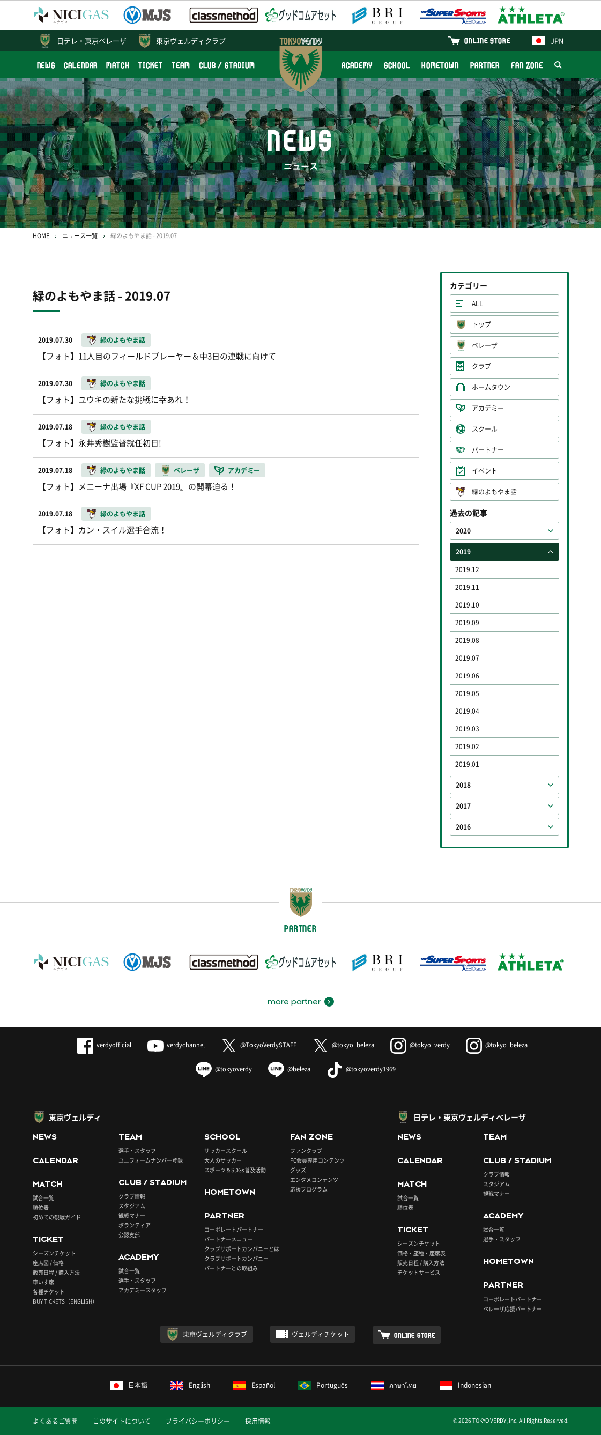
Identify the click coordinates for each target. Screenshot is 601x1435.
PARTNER (485, 65)
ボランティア (134, 1225)
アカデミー (488, 408)
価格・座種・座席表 (421, 1253)
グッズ (298, 1170)
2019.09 (467, 622)
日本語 (128, 1385)
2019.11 (467, 587)
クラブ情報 (131, 1196)
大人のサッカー (223, 1160)
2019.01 (467, 764)
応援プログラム (309, 1189)
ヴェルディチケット (321, 1334)
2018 (463, 785)
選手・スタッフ (137, 1150)
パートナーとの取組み (231, 1268)
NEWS (46, 65)
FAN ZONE (527, 65)
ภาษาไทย (394, 1385)
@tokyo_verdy (420, 1044)
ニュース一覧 (80, 235)
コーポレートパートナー (233, 1229)
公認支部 (129, 1235)
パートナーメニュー (228, 1239)
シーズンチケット (54, 1253)
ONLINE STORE (487, 40)
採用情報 (258, 1421)
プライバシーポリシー (198, 1421)
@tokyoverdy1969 (361, 1069)
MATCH (118, 65)
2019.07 (467, 658)
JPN (547, 40)
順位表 (41, 1207)
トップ (481, 324)
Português (323, 1385)
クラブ (481, 366)
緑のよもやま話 (494, 492)
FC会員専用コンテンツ (317, 1160)
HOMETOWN (440, 65)
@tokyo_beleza (343, 1044)
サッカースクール (225, 1150)
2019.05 (467, 693)
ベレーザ (485, 345)
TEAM (181, 65)
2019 (463, 552)
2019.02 (467, 746)
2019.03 (467, 729)
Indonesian (465, 1385)
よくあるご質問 (55, 1421)
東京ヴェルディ (75, 1117)
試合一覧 (43, 1198)
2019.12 (467, 569)
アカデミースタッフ (142, 1290)
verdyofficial (104, 1044)
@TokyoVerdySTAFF (258, 1044)
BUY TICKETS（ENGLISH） (65, 1301)
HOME (41, 235)
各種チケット (49, 1292)
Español (254, 1385)
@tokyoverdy (224, 1069)
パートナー (488, 450)
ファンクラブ (306, 1150)
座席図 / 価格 (48, 1263)
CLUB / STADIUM (227, 65)
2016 (463, 827)
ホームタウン (491, 387)
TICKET (150, 65)
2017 (463, 806)
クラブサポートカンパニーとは (241, 1249)
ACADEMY (357, 65)
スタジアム (131, 1206)
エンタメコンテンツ (314, 1179)
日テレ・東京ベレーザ (92, 40)
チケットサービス (418, 1272)
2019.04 (467, 711)
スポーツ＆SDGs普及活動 (235, 1170)
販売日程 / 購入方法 (56, 1272)
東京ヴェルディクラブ (191, 40)
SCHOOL (397, 65)
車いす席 (43, 1282)
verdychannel (176, 1044)
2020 (463, 531)
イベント (485, 471)
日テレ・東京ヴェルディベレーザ (469, 1117)
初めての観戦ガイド (57, 1217)
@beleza (289, 1069)
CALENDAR (81, 65)
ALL (477, 303)
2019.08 (467, 640)
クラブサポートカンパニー (236, 1258)
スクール (485, 429)
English (190, 1385)
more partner (294, 1001)
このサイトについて (122, 1421)
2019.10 (467, 605)
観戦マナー (131, 1215)
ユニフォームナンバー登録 (150, 1160)
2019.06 (467, 675)
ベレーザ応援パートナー (512, 1309)
